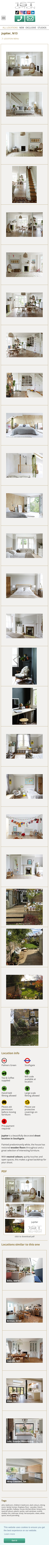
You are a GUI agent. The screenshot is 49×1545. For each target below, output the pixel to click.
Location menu (10, 39)
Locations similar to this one (20, 1244)
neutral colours (15, 1156)
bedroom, (10, 1505)
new (21, 27)
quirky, (22, 1511)
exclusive (31, 27)
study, (21, 1513)
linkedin (32, 12)
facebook (25, 12)
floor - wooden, (31, 1507)
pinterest (29, 12)
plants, (17, 1511)
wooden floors (18, 1147)
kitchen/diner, (31, 1509)
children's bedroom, (22, 1505)
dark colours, (35, 1505)
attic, (3, 1505)
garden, (10, 1509)
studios (42, 27)
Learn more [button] (9, 1534)
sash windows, (31, 1511)
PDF (4, 1171)
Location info (10, 1053)
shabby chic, (6, 1513)
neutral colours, (7, 1511)
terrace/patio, (29, 1513)
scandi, (39, 1511)
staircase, (15, 1513)
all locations (10, 27)
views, (37, 1513)
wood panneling (13, 1515)
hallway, (16, 1509)
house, (22, 1509)
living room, (41, 1509)
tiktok (17, 12)
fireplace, (21, 1507)
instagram (21, 12)
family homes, (12, 1507)
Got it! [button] (14, 1540)
